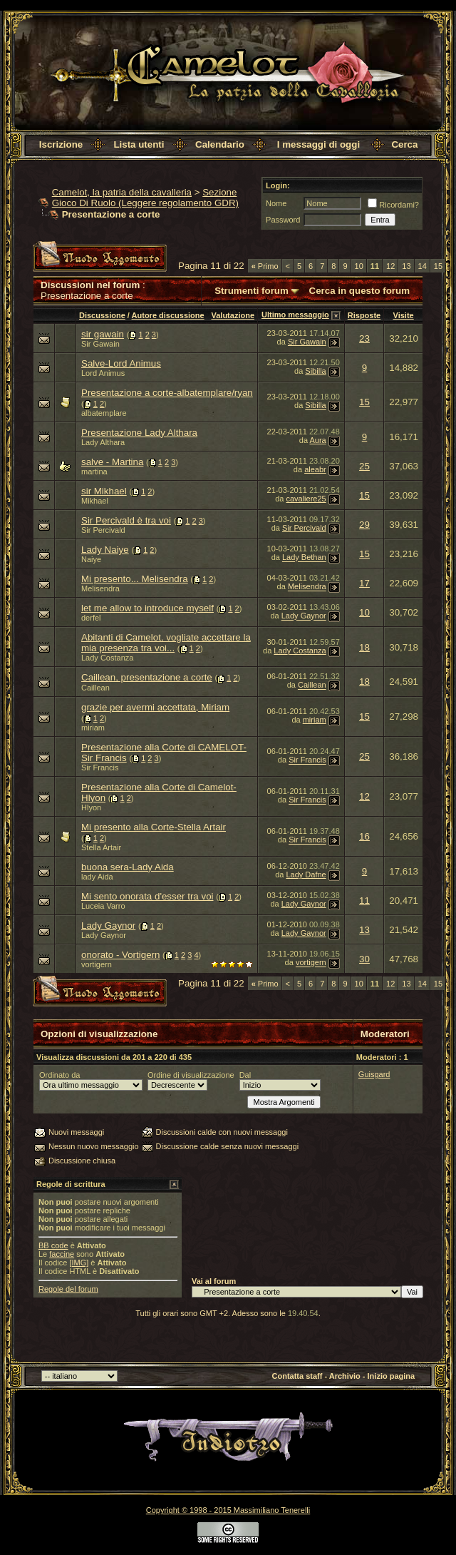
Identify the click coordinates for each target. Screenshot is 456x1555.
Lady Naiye (105, 549)
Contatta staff (297, 1376)
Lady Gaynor (303, 616)
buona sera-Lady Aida (127, 867)
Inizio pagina (391, 1376)
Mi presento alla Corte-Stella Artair (153, 827)
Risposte (364, 315)
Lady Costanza (107, 657)
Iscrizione (61, 144)
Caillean (95, 687)
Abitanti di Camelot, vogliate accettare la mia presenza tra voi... (166, 642)
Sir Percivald (103, 530)
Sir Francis (100, 767)
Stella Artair (101, 847)
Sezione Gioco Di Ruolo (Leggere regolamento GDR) (145, 197)
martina (94, 471)
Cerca (404, 144)
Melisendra (100, 588)
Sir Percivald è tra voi (126, 520)
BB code (53, 1245)
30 (364, 959)
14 (422, 266)
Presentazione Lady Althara (139, 432)
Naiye (91, 559)
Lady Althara (103, 442)
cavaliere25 (306, 498)
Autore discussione (168, 315)
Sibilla (315, 371)
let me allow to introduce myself (147, 608)
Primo (265, 266)
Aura (317, 440)
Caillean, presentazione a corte (146, 677)
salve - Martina (112, 462)
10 (359, 266)
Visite (403, 315)
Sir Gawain (100, 344)
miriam (93, 727)
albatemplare (104, 413)
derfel (91, 617)
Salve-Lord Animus (121, 363)
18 (364, 647)
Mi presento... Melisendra (134, 578)
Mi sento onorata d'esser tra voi (147, 896)
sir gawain (102, 334)
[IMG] (78, 1262)
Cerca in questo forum (359, 290)
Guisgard (374, 1074)
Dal (245, 1075)
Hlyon (91, 807)
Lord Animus (103, 373)
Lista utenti (138, 144)
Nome (276, 203)
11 (364, 900)
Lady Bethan (304, 558)
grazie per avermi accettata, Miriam (155, 707)
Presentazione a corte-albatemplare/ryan (167, 392)
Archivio (345, 1376)
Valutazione (232, 315)
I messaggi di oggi (318, 144)
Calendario (219, 144)
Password (283, 219)
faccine (61, 1254)
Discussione (102, 315)
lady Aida (97, 876)
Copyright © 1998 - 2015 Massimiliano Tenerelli (228, 1510)
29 (364, 524)
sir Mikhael (104, 491)
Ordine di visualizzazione (190, 1075)
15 (438, 266)
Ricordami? (393, 204)
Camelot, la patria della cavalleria (122, 192)
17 (364, 583)
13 (406, 266)
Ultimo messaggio (295, 314)
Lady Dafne (306, 874)
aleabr (315, 469)
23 (364, 338)
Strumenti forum (251, 290)
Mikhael (94, 500)
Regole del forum (68, 1289)
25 (364, 466)
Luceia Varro (103, 906)
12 (390, 266)
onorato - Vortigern (120, 954)
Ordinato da (59, 1075)
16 (364, 836)
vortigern (96, 964)
